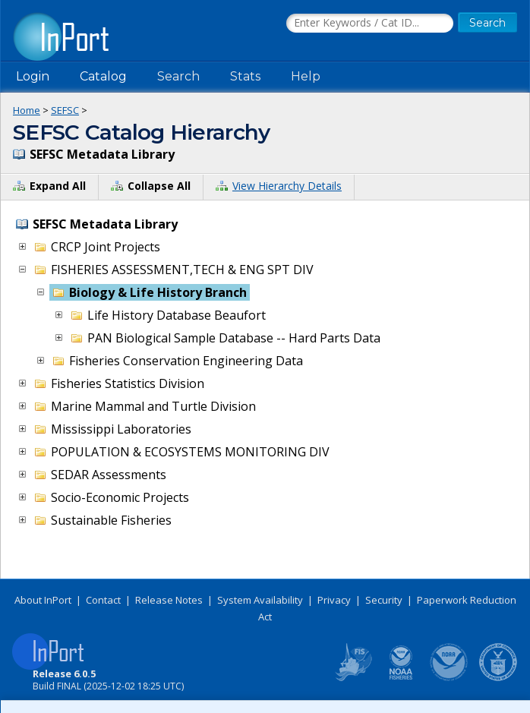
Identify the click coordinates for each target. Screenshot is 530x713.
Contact (103, 600)
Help (305, 76)
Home (26, 110)
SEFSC (65, 110)
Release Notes (169, 600)
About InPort (42, 600)
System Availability (260, 600)
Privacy (334, 600)
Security (383, 600)
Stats (245, 76)
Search (178, 76)
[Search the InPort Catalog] (369, 23)
